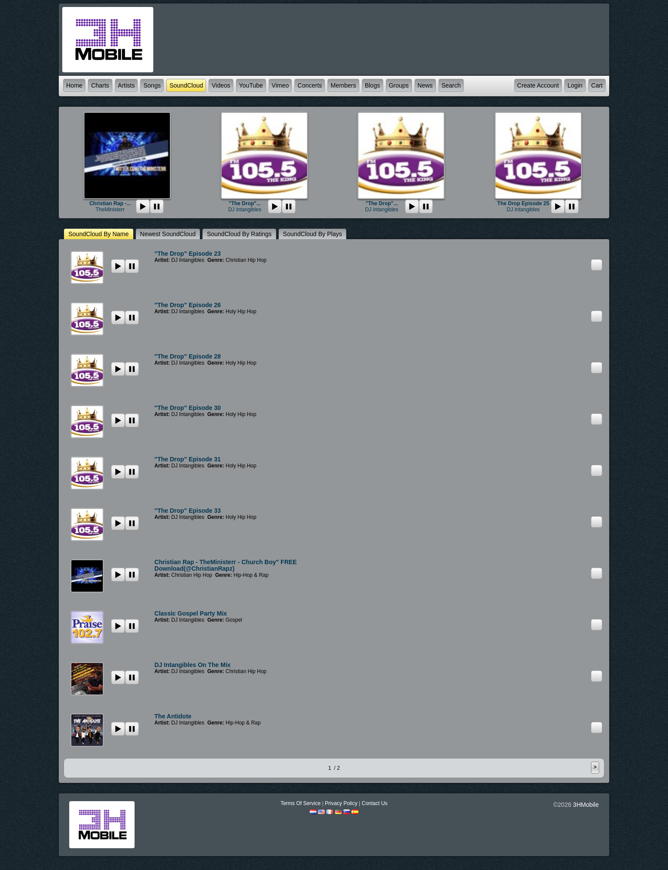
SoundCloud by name (98, 233)
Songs (152, 85)
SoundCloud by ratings (239, 233)
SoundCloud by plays (312, 233)
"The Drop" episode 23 (188, 253)
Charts (100, 85)
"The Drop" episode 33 (188, 510)
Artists (126, 85)
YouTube (251, 85)
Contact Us (374, 803)
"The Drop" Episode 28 (188, 356)
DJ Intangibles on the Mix (193, 664)
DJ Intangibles (244, 209)
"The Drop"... (245, 203)
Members (343, 85)
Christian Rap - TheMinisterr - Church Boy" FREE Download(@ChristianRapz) (226, 565)
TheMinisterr (110, 209)
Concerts (309, 85)
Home (74, 85)
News (425, 85)
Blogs (372, 85)
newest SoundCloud (168, 233)
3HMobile (586, 804)
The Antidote (173, 716)
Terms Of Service (300, 803)
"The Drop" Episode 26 (188, 304)
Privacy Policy (341, 803)
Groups (399, 85)
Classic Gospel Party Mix (191, 613)
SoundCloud (186, 85)
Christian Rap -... (110, 203)
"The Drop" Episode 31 (188, 459)
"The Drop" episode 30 (188, 407)
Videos (221, 85)
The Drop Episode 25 (523, 203)
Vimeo (280, 85)
